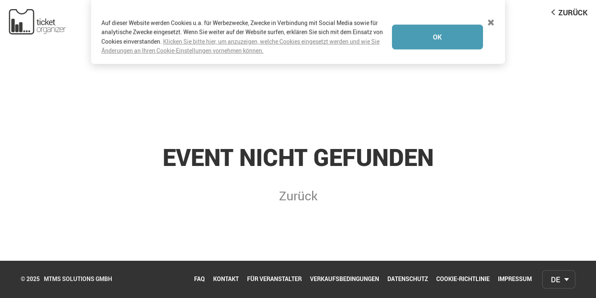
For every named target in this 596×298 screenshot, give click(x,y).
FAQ (199, 279)
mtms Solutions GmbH (78, 279)
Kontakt (226, 279)
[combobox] (559, 279)
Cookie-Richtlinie (463, 279)
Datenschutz (407, 279)
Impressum (515, 279)
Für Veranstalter (274, 279)
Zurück (573, 12)
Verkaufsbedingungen (344, 279)
